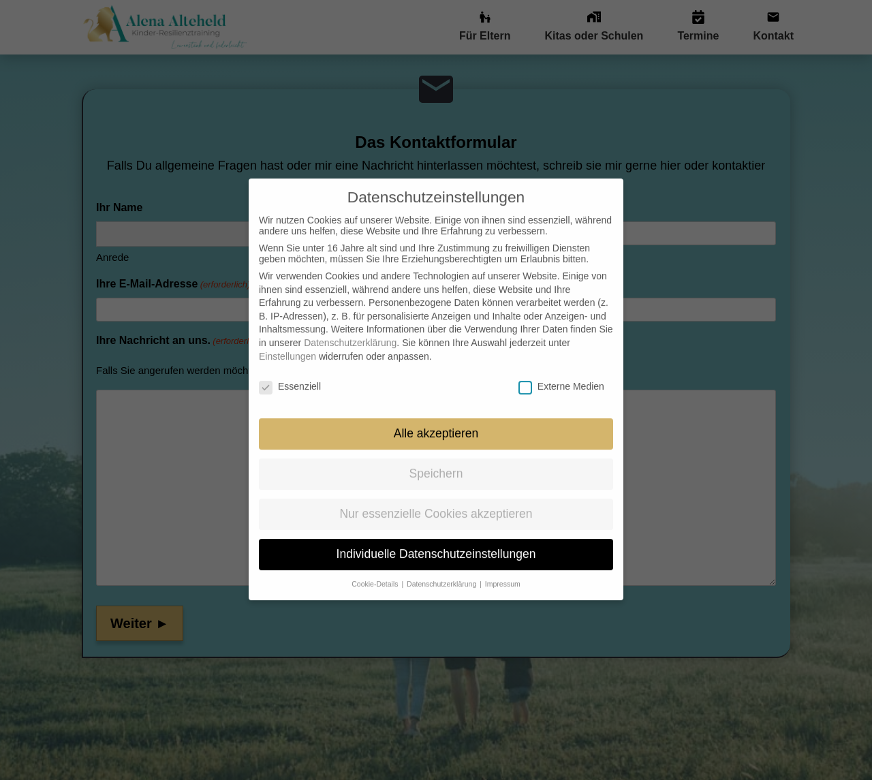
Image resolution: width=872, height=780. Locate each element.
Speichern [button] (436, 458)
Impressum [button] (502, 567)
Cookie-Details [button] (376, 567)
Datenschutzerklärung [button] (442, 567)
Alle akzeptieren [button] (436, 417)
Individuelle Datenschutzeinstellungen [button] (436, 537)
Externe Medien (561, 370)
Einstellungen (287, 339)
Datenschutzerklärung (350, 326)
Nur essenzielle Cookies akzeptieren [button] (435, 497)
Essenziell (290, 370)
